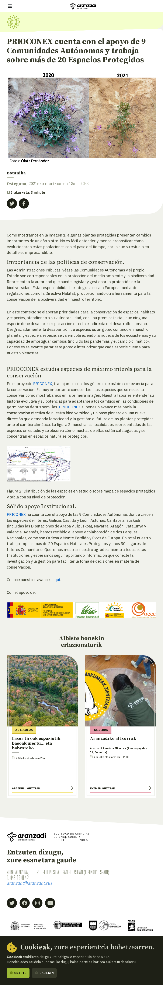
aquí (56, 579)
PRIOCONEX (70, 406)
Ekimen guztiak (102, 788)
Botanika (16, 173)
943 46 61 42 (19, 878)
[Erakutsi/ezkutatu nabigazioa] (10, 6)
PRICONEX (42, 383)
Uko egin (44, 973)
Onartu (18, 973)
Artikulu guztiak (26, 788)
